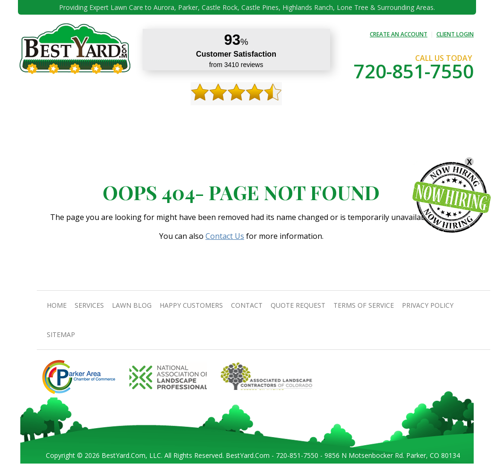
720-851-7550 (414, 71)
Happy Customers (240, 118)
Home (43, 118)
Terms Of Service (363, 305)
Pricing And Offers (396, 118)
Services (110, 118)
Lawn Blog (132, 305)
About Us (75, 118)
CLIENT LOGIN (455, 34)
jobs (440, 118)
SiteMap (61, 334)
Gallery (192, 118)
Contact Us (224, 236)
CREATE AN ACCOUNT (398, 34)
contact (289, 118)
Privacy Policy (427, 305)
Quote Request (335, 118)
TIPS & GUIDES (151, 118)
